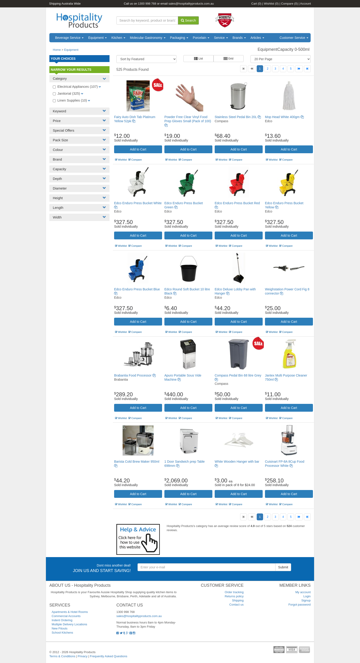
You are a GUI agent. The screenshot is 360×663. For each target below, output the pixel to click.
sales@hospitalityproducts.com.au (191, 3)
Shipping (238, 600)
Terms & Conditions (62, 656)
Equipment (97, 38)
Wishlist (271, 3)
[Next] (299, 68)
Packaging (179, 38)
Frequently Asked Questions (108, 656)
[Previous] (252, 68)
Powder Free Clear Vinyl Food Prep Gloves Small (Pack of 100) (187, 121)
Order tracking (234, 592)
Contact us (236, 604)
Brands (239, 38)
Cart (256, 3)
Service (221, 38)
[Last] (307, 68)
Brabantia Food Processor (135, 375)
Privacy (82, 656)
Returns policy (234, 596)
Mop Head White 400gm (284, 117)
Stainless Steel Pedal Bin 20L (238, 117)
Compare (289, 3)
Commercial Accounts (66, 616)
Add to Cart (138, 149)
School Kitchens (62, 632)
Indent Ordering (62, 620)
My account (303, 592)
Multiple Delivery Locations (69, 624)
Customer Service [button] (294, 38)
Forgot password (299, 604)
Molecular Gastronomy (148, 38)
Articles (257, 38)
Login (307, 596)
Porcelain (201, 38)
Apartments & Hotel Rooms (70, 612)
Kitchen (118, 38)
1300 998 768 (147, 3)
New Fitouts (60, 628)
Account (305, 3)
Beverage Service (69, 38)
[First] (243, 68)
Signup (306, 600)
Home (57, 49)
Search (188, 20)
